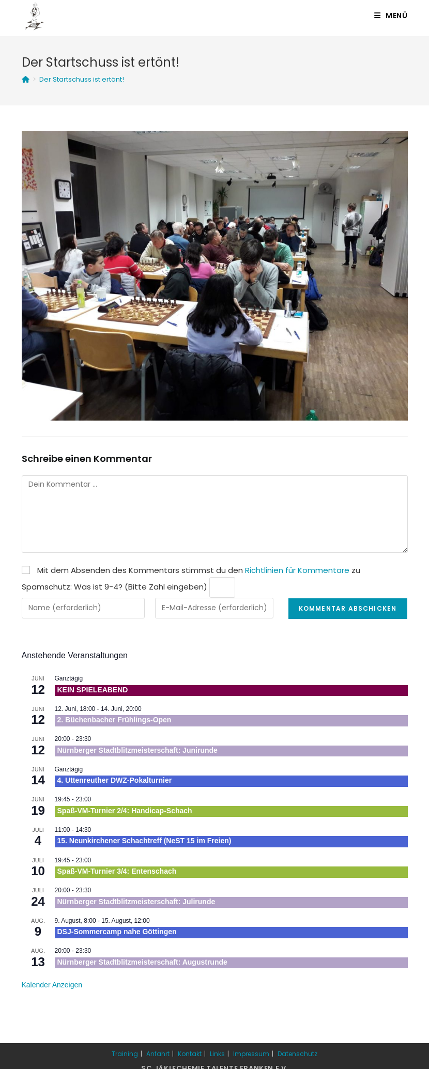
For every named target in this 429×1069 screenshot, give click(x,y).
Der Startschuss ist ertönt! (81, 79)
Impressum (251, 1053)
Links (217, 1053)
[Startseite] (25, 79)
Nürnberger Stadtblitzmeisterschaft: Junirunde (137, 750)
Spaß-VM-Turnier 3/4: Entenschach (117, 871)
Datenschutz (297, 1053)
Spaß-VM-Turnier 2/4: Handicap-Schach (124, 811)
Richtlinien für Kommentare (297, 570)
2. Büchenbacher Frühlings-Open (114, 720)
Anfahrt (158, 1053)
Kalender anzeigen (52, 985)
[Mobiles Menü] (391, 15)
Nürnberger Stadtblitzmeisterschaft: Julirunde (136, 901)
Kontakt (190, 1053)
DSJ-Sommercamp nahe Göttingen (117, 931)
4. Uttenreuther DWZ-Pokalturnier (114, 780)
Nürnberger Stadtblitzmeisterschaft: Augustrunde (142, 962)
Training (125, 1053)
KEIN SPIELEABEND (92, 690)
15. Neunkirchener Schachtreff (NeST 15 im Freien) (144, 840)
